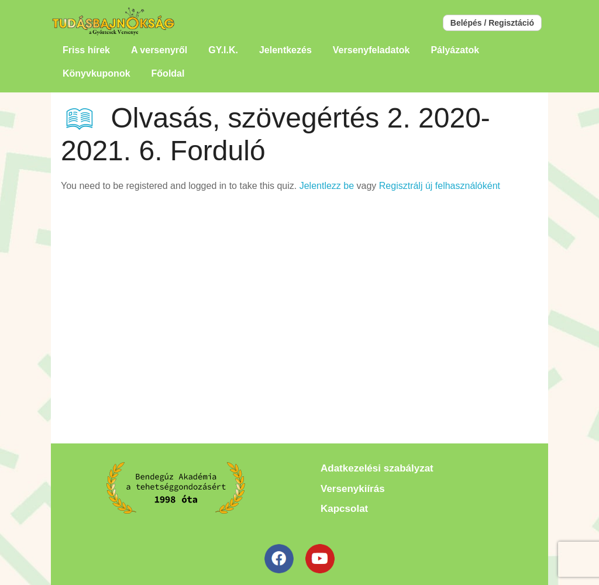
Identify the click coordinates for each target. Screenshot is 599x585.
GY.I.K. (223, 50)
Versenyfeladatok (371, 50)
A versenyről (159, 50)
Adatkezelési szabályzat (377, 468)
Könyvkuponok (96, 73)
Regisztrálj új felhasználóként (439, 186)
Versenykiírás (353, 488)
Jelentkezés (285, 50)
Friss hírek (86, 50)
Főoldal (168, 73)
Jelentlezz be (327, 186)
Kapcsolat (344, 508)
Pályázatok (455, 50)
